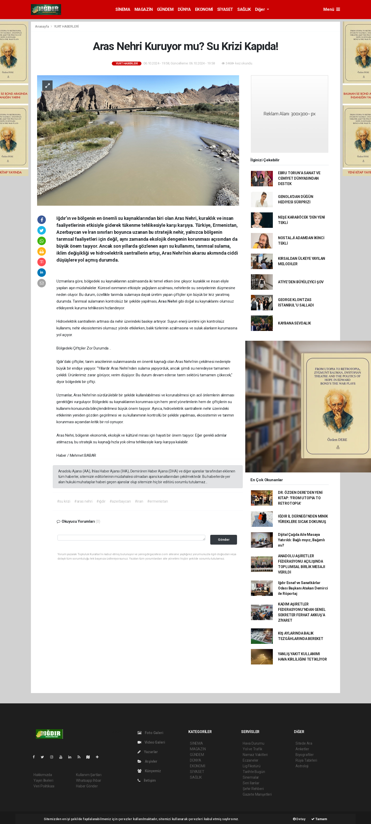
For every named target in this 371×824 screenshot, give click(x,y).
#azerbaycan (120, 501)
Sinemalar (251, 777)
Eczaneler (250, 760)
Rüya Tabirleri (306, 760)
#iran (139, 501)
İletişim (147, 780)
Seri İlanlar (251, 783)
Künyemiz (149, 771)
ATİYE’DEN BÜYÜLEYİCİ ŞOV (301, 282)
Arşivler (147, 761)
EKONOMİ (204, 9)
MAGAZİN (143, 9)
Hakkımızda (42, 775)
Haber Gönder (87, 786)
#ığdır (101, 501)
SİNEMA (122, 9)
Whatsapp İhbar (88, 780)
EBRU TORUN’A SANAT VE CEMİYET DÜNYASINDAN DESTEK (299, 178)
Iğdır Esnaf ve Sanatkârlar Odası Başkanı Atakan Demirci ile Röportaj (303, 588)
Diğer (260, 9)
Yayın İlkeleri (43, 780)
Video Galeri (151, 742)
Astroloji (302, 766)
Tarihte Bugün (254, 772)
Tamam (319, 819)
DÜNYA (184, 9)
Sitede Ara (304, 743)
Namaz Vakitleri (255, 755)
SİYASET (225, 9)
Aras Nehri (168, 301)
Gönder (224, 540)
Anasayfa (42, 26)
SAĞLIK (244, 9)
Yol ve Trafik (252, 749)
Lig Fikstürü (251, 766)
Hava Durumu (253, 743)
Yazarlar (148, 752)
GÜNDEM (165, 9)
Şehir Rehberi (253, 789)
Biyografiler (305, 755)
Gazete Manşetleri (257, 794)
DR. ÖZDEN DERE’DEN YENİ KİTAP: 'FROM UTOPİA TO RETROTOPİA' (300, 497)
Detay (299, 819)
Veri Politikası (43, 786)
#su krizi (63, 501)
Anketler (302, 749)
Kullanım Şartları (89, 775)
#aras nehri (83, 501)
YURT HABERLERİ (66, 26)
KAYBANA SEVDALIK (294, 323)
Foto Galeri (150, 733)
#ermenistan (157, 501)
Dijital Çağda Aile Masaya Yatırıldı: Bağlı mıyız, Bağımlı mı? (301, 539)
